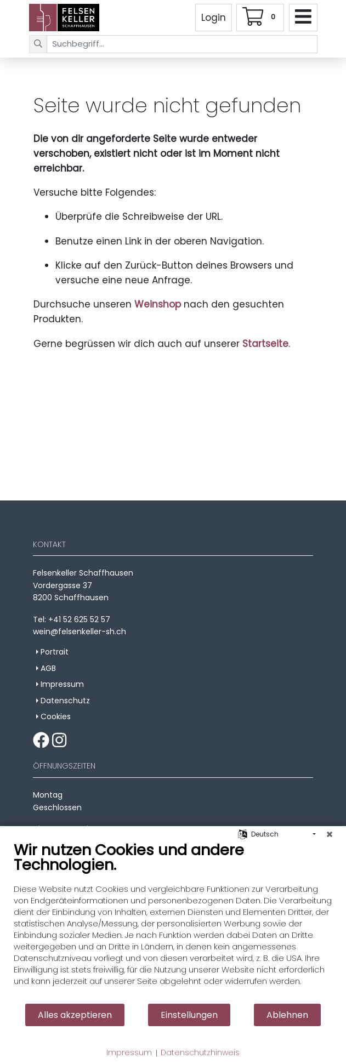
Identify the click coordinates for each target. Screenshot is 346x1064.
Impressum (129, 1053)
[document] (173, 922)
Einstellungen (189, 1015)
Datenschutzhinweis (200, 1053)
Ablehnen (287, 1015)
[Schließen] (329, 834)
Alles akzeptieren (75, 1015)
